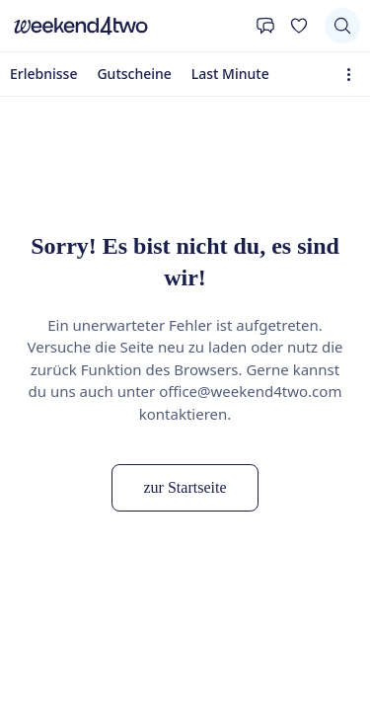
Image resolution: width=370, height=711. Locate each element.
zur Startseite (185, 487)
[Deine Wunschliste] (299, 25)
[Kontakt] (265, 25)
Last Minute (230, 73)
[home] (128, 26)
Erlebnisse (43, 73)
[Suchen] (342, 25)
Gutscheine (134, 73)
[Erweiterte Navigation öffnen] (352, 74)
